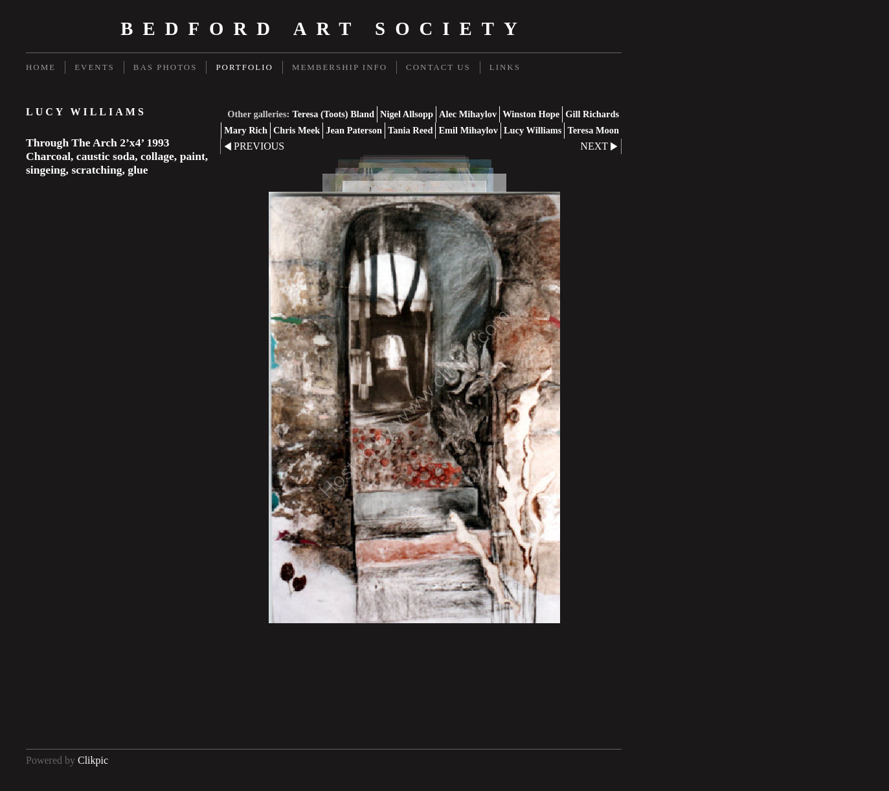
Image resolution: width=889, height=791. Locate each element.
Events (94, 67)
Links (505, 67)
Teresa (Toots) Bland (333, 114)
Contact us (438, 67)
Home (41, 67)
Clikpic (93, 760)
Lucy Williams (532, 130)
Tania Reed (410, 130)
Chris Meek (296, 130)
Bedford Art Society (323, 28)
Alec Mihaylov (468, 114)
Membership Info (339, 67)
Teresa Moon (593, 130)
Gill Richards (592, 114)
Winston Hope (530, 114)
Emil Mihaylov (468, 130)
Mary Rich (245, 130)
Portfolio (244, 67)
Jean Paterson (354, 130)
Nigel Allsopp (406, 114)
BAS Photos (165, 67)
